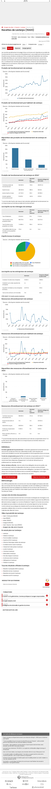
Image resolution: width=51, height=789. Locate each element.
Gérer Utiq (15, 773)
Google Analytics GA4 (9, 600)
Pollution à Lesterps (8, 562)
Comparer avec (32, 44)
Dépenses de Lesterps (40, 477)
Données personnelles (43, 771)
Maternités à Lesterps (9, 553)
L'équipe (14, 771)
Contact (29, 771)
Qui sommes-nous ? (7, 771)
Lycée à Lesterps (8, 549)
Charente (17, 27)
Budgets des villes (8, 27)
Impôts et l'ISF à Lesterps (10, 540)
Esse (29, 37)
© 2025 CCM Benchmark (25, 774)
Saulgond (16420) (8, 522)
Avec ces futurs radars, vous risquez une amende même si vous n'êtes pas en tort (24, 751)
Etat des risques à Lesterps (10, 555)
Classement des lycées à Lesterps (13, 546)
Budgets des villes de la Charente (13, 527)
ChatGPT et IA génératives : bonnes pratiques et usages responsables (24, 596)
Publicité (25, 771)
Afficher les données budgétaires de (11, 44)
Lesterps (23, 27)
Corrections (30, 773)
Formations (7, 592)
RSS (27, 773)
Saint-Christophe (22, 37)
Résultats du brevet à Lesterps (12, 573)
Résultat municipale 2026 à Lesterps (13, 568)
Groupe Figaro (46, 773)
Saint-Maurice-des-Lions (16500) (12, 525)
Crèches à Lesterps (8, 551)
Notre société (20, 771)
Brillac (32, 37)
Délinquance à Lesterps (9, 560)
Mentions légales (38, 773)
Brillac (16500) (7, 520)
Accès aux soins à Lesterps (10, 558)
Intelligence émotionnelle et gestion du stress (16, 605)
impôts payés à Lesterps (17, 296)
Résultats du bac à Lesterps (11, 571)
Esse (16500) (6, 518)
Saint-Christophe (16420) (10, 516)
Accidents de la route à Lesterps (12, 544)
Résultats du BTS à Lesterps (11, 575)
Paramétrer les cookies (7, 773)
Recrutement (35, 771)
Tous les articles (21, 773)
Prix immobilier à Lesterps (10, 538)
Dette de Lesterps (10, 477)
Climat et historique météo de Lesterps (14, 542)
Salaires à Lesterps (8, 535)
